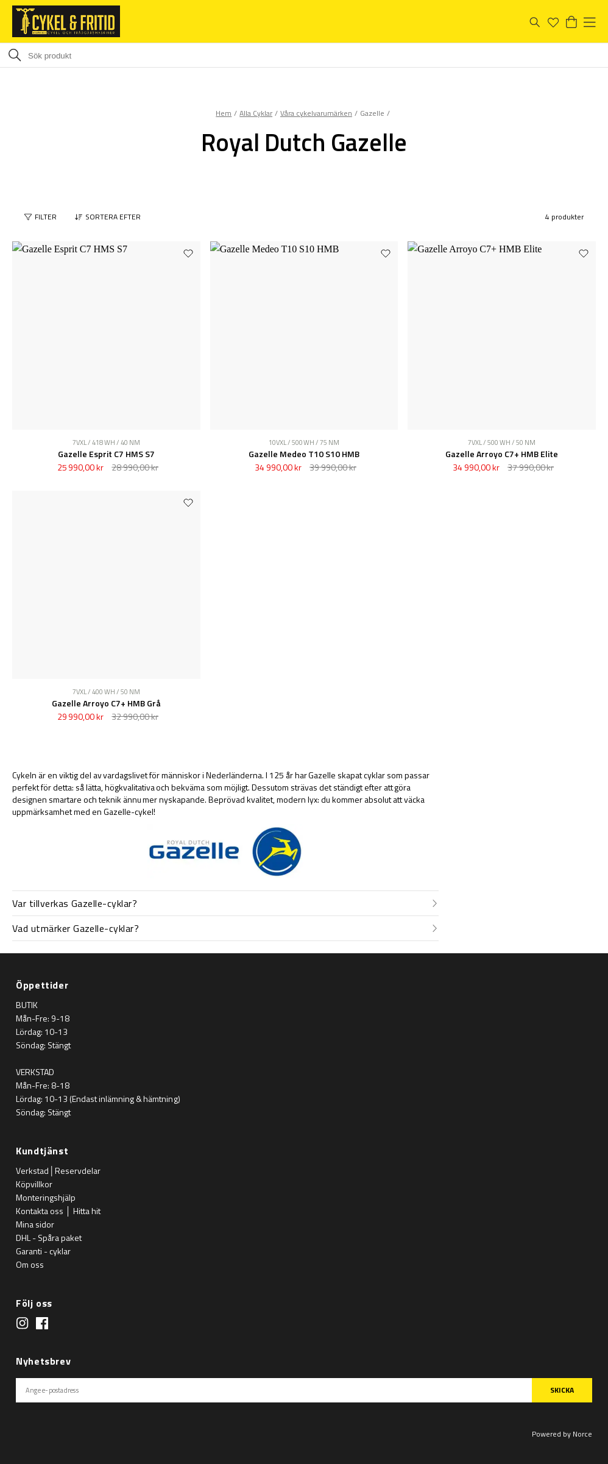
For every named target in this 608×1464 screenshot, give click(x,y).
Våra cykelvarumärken (316, 113)
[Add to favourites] (188, 253)
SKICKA (562, 1390)
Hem (224, 113)
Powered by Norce (562, 1434)
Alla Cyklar (255, 113)
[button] (111, 217)
